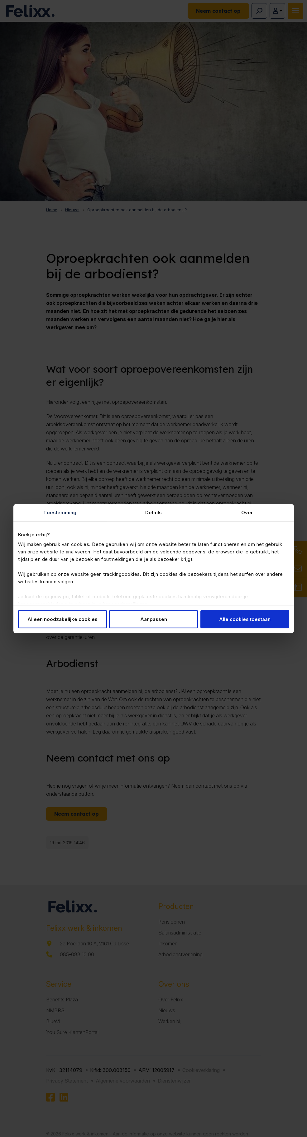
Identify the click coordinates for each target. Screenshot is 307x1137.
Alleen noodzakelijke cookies (62, 619)
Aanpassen (153, 619)
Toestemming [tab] (59, 512)
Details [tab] (153, 512)
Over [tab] (247, 512)
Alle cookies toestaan (245, 619)
